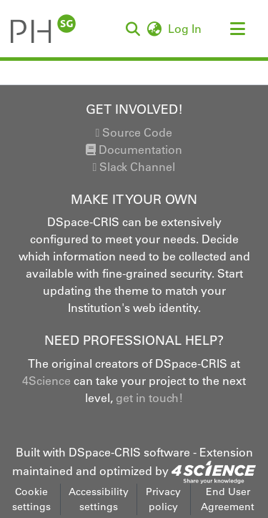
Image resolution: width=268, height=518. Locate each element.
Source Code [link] (134, 132)
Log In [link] (185, 28)
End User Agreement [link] (227, 499)
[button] (133, 28)
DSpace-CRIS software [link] (129, 452)
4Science (46, 380)
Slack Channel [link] (134, 167)
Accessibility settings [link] (99, 499)
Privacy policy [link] (163, 499)
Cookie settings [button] (31, 499)
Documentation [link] (134, 149)
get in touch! (149, 398)
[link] (214, 471)
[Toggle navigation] (237, 28)
